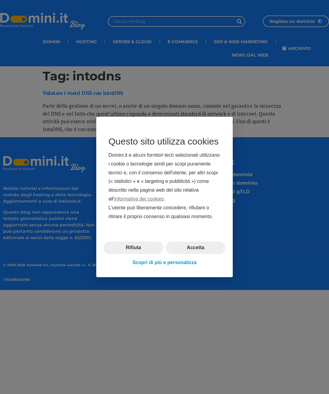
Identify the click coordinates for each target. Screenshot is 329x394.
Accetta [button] (195, 247)
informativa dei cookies (139, 198)
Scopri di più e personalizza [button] (165, 262)
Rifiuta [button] (133, 247)
